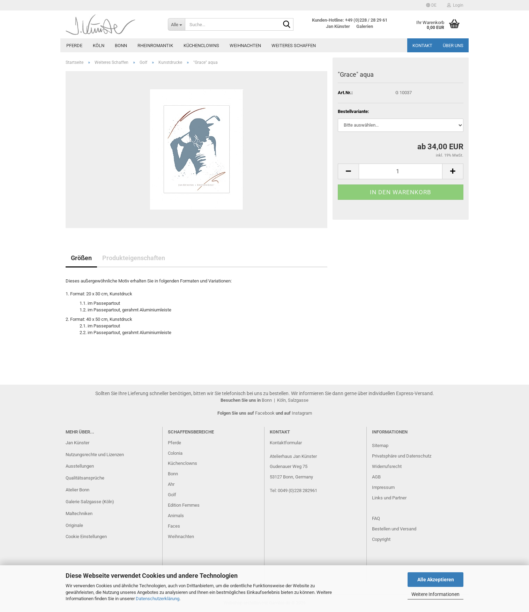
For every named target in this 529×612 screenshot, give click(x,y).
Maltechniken (79, 513)
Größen (81, 258)
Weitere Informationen (435, 594)
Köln (98, 45)
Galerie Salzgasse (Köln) (90, 501)
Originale (74, 525)
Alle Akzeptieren (435, 579)
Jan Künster (77, 442)
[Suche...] (176, 24)
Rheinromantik (155, 45)
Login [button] (455, 5)
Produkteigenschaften (133, 258)
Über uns (453, 45)
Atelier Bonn (77, 489)
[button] (431, 5)
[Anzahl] (400, 171)
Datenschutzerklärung (157, 598)
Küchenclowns (201, 45)
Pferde (74, 45)
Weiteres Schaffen (293, 45)
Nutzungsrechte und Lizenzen (95, 454)
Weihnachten (245, 45)
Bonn (121, 45)
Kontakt (422, 45)
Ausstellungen (80, 466)
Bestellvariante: (353, 111)
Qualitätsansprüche (85, 478)
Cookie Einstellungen (86, 536)
